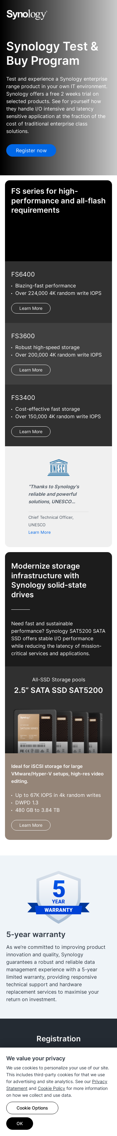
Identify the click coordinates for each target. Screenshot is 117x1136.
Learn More (30, 308)
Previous (13, 499)
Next (103, 499)
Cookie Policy (51, 1088)
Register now (31, 150)
